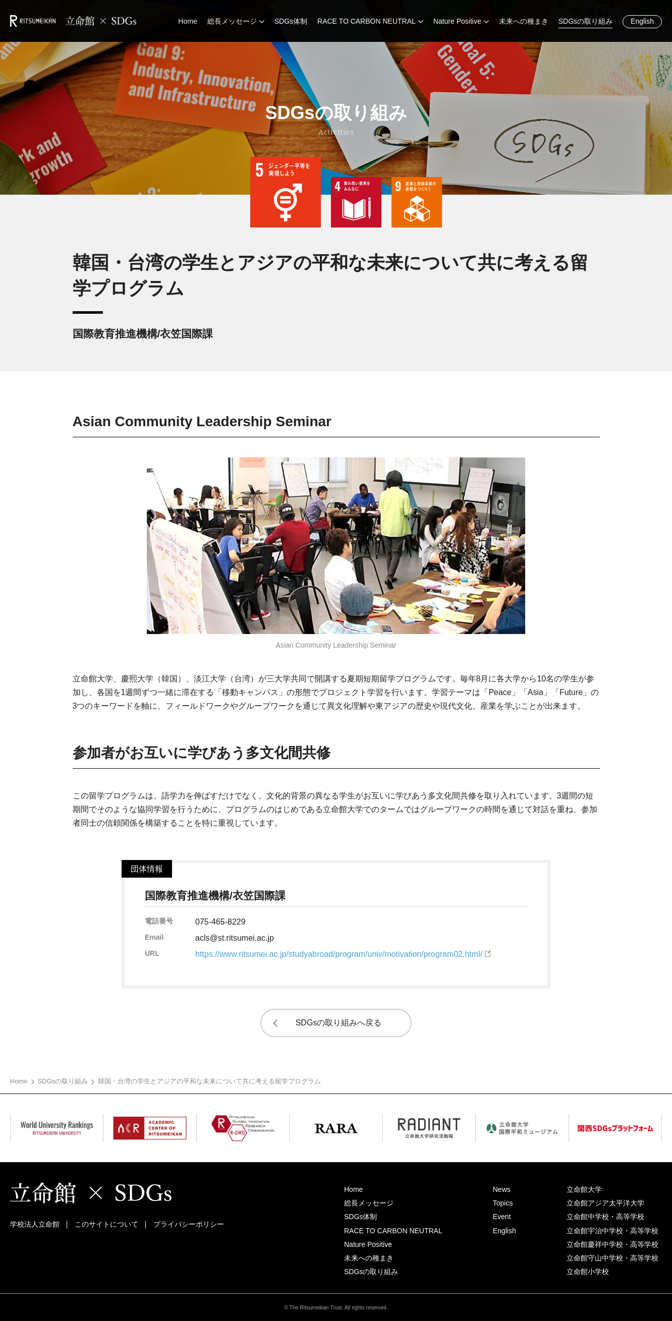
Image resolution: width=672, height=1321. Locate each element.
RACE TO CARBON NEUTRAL (393, 1231)
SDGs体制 (360, 1217)
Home (19, 1081)
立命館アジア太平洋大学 (605, 1203)
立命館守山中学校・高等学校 (612, 1258)
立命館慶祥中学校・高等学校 (612, 1244)
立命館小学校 (588, 1272)
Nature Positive (368, 1244)
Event (502, 1217)
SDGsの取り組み (63, 1081)
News (502, 1189)
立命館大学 (584, 1189)
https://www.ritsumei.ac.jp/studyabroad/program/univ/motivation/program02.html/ (338, 954)
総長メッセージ (369, 1203)
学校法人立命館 (35, 1224)
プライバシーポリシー (188, 1224)
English (642, 21)
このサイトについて (106, 1224)
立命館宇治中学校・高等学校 (612, 1231)
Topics (503, 1203)
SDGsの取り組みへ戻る (339, 1022)
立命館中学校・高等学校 (605, 1217)
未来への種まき (369, 1258)
